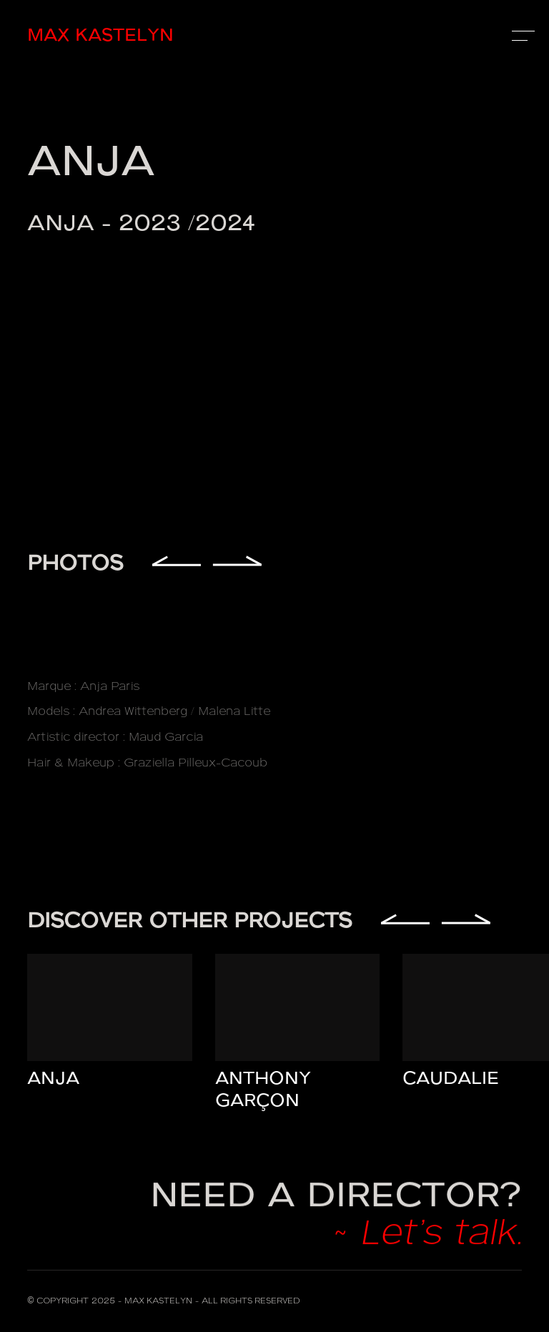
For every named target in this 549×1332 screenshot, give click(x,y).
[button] (520, 35)
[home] (150, 36)
